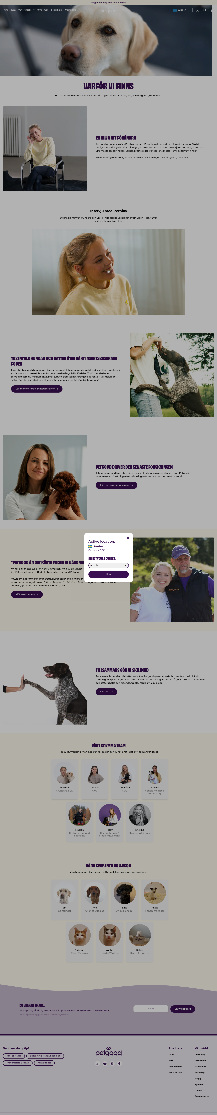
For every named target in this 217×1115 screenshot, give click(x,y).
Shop (108, 574)
